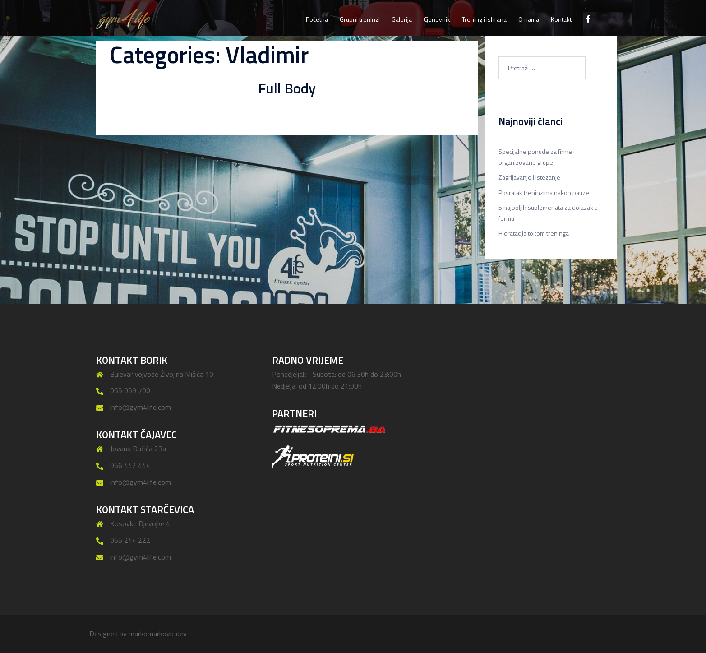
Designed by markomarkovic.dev (138, 633)
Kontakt (561, 19)
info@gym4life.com (140, 407)
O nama (528, 19)
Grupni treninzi (360, 19)
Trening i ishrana (484, 19)
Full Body (287, 88)
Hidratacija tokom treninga (533, 233)
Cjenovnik (437, 19)
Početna (317, 19)
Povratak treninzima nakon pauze (543, 192)
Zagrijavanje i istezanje (529, 177)
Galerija (402, 19)
